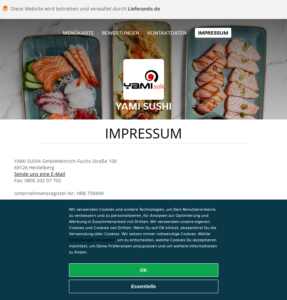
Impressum (213, 32)
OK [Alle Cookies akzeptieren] (143, 270)
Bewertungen (120, 32)
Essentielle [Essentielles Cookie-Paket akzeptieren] (143, 286)
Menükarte (78, 32)
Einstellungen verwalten (92, 239)
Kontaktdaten (167, 32)
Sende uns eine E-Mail (39, 174)
